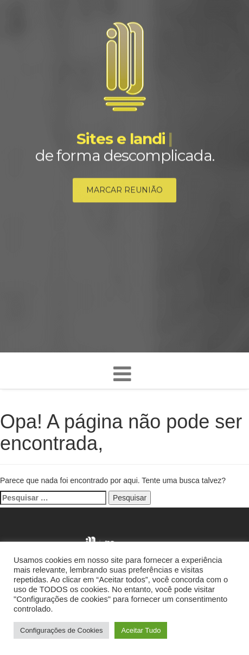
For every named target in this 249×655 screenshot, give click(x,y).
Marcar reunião (124, 190)
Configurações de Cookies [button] (61, 630)
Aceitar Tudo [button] (141, 630)
